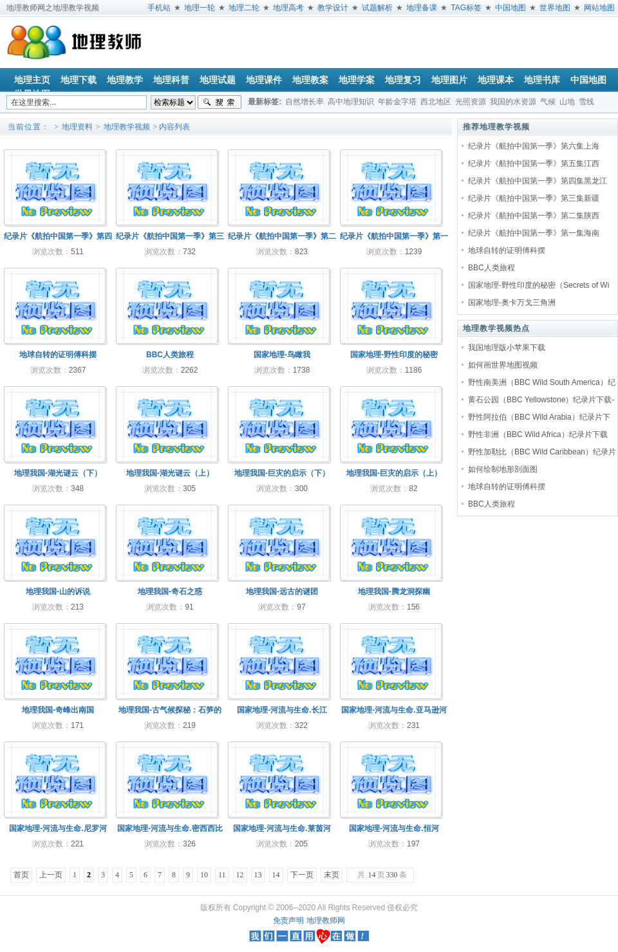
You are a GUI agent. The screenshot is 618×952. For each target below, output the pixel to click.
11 (222, 874)
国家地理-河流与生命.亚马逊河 (393, 709)
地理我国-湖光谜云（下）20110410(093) (58, 476)
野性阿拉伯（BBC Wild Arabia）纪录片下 (539, 417)
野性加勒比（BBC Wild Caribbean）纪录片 (542, 451)
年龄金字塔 (397, 101)
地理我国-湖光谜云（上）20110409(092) (170, 476)
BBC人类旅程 (491, 267)
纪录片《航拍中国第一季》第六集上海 (533, 146)
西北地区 (435, 101)
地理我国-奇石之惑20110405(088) (170, 594)
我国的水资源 (513, 101)
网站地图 (599, 7)
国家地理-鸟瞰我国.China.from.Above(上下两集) (282, 357)
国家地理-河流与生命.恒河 (393, 828)
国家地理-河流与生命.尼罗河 (57, 828)
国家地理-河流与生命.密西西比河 (169, 831)
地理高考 (288, 7)
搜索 (219, 102)
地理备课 (421, 7)
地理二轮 (244, 7)
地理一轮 (199, 7)
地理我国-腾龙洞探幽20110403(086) (394, 594)
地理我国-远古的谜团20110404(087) (282, 594)
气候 (548, 101)
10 (204, 874)
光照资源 (470, 101)
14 (276, 874)
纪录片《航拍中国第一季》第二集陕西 (533, 215)
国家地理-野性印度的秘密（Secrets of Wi (538, 285)
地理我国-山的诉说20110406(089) (58, 594)
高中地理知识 (351, 101)
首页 (21, 874)
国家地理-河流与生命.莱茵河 (281, 828)
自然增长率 (304, 101)
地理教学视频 (127, 126)
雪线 (586, 101)
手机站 (159, 7)
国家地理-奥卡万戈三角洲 (512, 302)
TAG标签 (466, 7)
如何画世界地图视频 (503, 364)
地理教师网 (325, 920)
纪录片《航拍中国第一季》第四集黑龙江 (537, 180)
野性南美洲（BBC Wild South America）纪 (541, 382)
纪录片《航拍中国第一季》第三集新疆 (533, 198)
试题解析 (377, 7)
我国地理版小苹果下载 (506, 347)
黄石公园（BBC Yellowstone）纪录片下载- (541, 399)
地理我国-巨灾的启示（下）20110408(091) (282, 476)
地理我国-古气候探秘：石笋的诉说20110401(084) (169, 712)
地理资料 (77, 126)
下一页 (302, 874)
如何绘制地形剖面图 (503, 469)
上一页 (50, 874)
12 (240, 874)
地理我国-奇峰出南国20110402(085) (58, 712)
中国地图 (510, 7)
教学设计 (332, 7)
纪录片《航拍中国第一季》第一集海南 (533, 233)
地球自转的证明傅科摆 (506, 250)
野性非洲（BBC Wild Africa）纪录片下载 (538, 434)
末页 (331, 874)
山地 (567, 101)
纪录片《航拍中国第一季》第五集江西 (533, 163)
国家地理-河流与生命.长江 (281, 709)
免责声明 (288, 920)
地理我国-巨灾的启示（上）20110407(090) (394, 476)
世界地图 (554, 7)
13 (258, 874)
